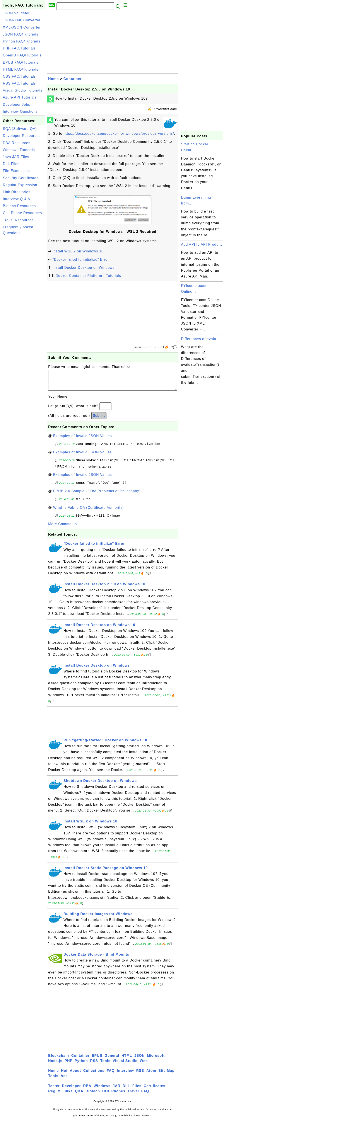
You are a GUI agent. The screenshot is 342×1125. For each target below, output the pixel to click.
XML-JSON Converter (22, 27)
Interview (125, 1075)
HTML (126, 1060)
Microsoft (156, 1060)
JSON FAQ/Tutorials (20, 34)
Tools (105, 1065)
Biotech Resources (19, 206)
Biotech (93, 1095)
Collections (93, 1075)
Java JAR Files (16, 157)
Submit (99, 420)
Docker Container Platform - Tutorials (88, 275)
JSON (139, 1060)
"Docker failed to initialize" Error (80, 259)
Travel (133, 1095)
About (75, 1075)
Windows (102, 1090)
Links (67, 1095)
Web (144, 1065)
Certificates (154, 1090)
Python (81, 1065)
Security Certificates (20, 178)
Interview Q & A (16, 199)
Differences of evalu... (200, 339)
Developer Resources (22, 136)
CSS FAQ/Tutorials (19, 76)
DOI (105, 1095)
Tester (54, 1090)
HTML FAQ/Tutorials (20, 69)
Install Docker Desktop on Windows (83, 267)
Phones (118, 1095)
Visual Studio (125, 1065)
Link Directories (16, 192)
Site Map (166, 1075)
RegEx (54, 1095)
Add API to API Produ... (201, 244)
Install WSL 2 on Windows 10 (78, 251)
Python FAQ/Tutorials (21, 41)
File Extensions (16, 171)
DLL (126, 1090)
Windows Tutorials (19, 150)
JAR (116, 1090)
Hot (64, 1075)
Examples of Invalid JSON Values (82, 440)
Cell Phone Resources (22, 213)
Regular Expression (20, 185)
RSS (94, 1065)
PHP (68, 1065)
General (112, 1060)
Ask (64, 1080)
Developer (71, 1090)
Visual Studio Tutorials (22, 90)
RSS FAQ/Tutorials (19, 83)
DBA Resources (16, 143)
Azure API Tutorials (20, 97)
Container (72, 79)
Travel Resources (18, 220)
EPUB (97, 1060)
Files (136, 1090)
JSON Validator (16, 13)
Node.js (55, 1065)
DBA (87, 1090)
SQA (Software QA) (20, 129)
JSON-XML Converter (22, 20)
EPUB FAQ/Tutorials (20, 62)
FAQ (111, 1075)
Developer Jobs (16, 104)
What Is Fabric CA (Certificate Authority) (88, 512)
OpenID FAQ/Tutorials (22, 55)
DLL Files (11, 164)
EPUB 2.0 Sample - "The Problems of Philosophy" (97, 495)
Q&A (79, 1095)
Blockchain (58, 1060)
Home (53, 79)
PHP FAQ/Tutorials (19, 48)
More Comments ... (65, 528)
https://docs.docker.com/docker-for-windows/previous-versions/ (118, 133)
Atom (151, 1075)
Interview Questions (20, 111)
